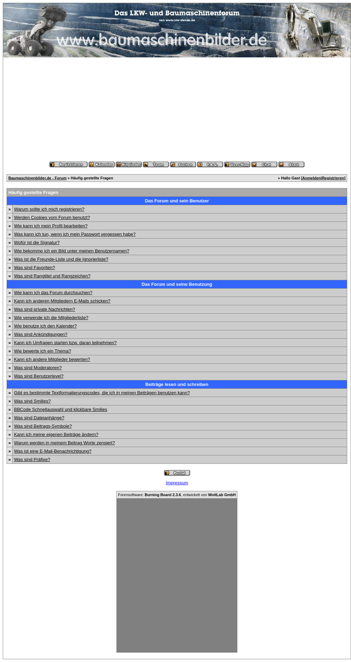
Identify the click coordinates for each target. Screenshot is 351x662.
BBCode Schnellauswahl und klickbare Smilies (60, 409)
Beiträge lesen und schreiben (176, 384)
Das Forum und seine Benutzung (177, 284)
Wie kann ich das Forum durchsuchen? (53, 292)
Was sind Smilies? (32, 401)
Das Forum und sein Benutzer (177, 200)
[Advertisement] (177, 109)
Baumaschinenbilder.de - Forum (37, 178)
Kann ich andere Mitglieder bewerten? (52, 359)
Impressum (177, 482)
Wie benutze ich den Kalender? (45, 326)
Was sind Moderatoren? (38, 367)
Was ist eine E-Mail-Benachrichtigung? (52, 451)
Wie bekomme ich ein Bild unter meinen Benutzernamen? (71, 250)
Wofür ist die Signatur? (36, 242)
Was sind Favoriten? (34, 267)
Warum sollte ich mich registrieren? (49, 209)
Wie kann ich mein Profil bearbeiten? (51, 225)
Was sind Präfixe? (32, 459)
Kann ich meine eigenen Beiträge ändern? (56, 434)
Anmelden (311, 178)
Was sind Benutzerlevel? (39, 376)
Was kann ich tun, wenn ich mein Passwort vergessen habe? (75, 234)
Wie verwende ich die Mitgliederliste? (51, 317)
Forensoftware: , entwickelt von (177, 495)
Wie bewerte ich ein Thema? (42, 351)
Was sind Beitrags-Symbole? (43, 426)
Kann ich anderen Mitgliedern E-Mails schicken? (62, 301)
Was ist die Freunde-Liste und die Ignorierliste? (61, 259)
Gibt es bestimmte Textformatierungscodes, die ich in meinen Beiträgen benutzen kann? (102, 392)
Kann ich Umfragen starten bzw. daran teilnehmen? (65, 342)
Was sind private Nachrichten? (44, 309)
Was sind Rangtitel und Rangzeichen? (52, 275)
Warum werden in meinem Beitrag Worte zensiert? (64, 442)
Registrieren (333, 178)
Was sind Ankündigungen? (40, 334)
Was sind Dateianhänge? (39, 417)
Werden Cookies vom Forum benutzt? (52, 217)
